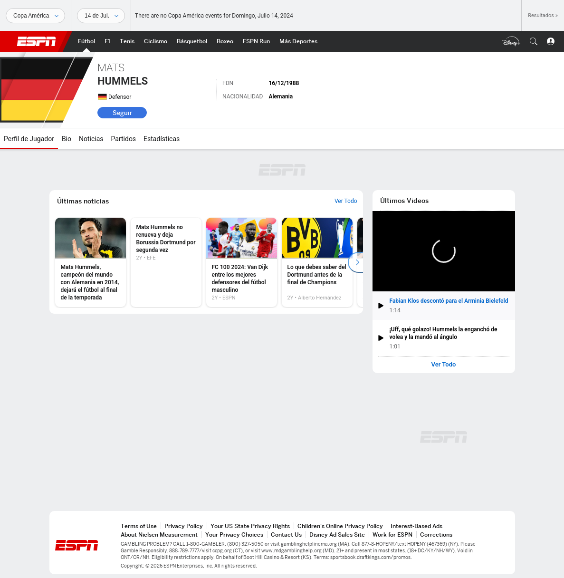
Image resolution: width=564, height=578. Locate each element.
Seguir (122, 112)
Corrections (436, 534)
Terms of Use (139, 526)
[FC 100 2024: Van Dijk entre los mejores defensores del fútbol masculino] (241, 262)
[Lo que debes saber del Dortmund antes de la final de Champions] (317, 262)
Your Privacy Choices (234, 534)
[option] (90, 262)
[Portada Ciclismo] (155, 41)
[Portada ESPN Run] (256, 41)
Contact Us (286, 534)
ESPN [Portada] (36, 41)
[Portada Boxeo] (225, 41)
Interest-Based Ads (416, 526)
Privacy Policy (183, 526)
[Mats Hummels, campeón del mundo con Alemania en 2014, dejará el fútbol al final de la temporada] (90, 262)
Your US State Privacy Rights (250, 526)
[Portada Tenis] (127, 41)
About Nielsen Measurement (159, 534)
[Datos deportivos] (100, 16)
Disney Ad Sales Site (337, 534)
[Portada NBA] (192, 41)
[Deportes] (35, 16)
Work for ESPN (392, 534)
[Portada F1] (107, 41)
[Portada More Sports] (298, 41)
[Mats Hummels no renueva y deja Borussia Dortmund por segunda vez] (166, 262)
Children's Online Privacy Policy (340, 526)
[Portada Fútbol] (86, 41)
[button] (533, 41)
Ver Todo (443, 364)
